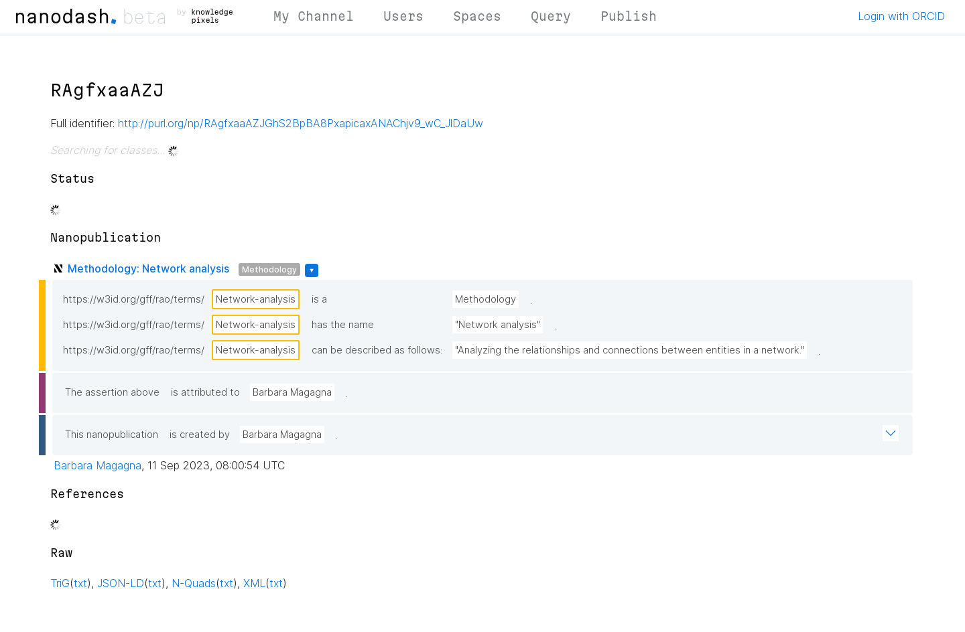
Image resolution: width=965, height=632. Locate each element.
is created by (200, 434)
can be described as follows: (377, 350)
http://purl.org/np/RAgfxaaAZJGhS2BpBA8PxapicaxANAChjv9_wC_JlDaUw (300, 123)
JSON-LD (120, 583)
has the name (343, 325)
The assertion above (112, 392)
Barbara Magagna (292, 392)
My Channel (313, 16)
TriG (60, 583)
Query (551, 16)
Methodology (269, 269)
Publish (628, 16)
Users (403, 16)
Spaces (477, 16)
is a (319, 299)
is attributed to (205, 392)
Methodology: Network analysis (148, 268)
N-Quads (194, 583)
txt (80, 583)
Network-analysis (256, 299)
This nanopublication (111, 434)
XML (254, 583)
